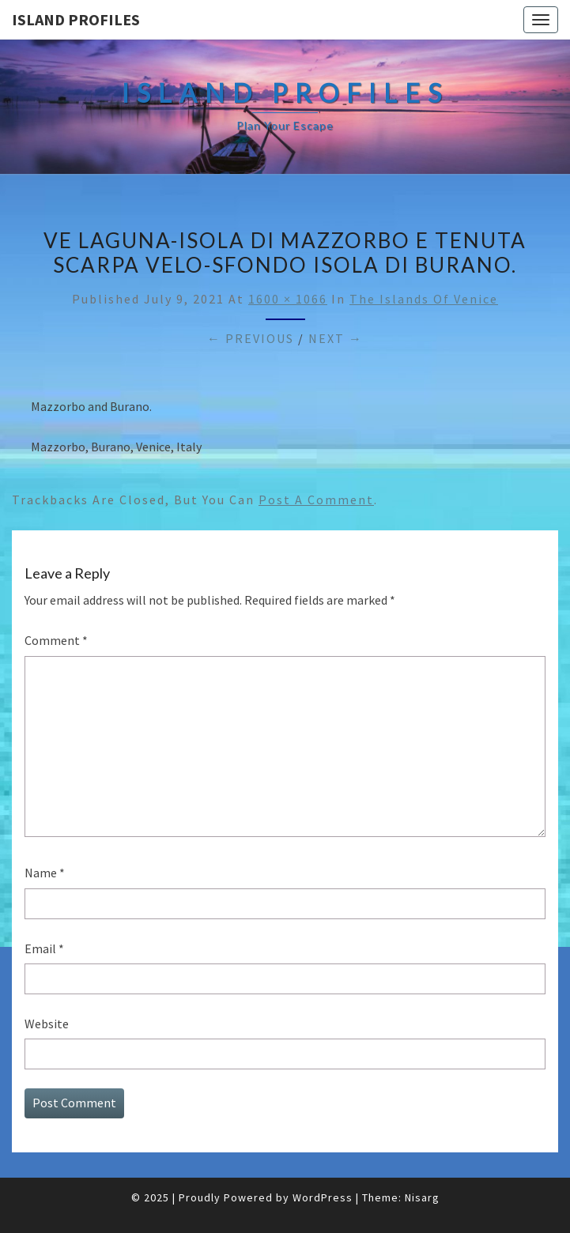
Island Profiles (76, 19)
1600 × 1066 (287, 299)
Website (47, 1023)
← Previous (250, 338)
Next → (335, 338)
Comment (56, 640)
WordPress (323, 1197)
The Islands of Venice (423, 299)
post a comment (316, 499)
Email (44, 948)
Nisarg (422, 1197)
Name (45, 872)
